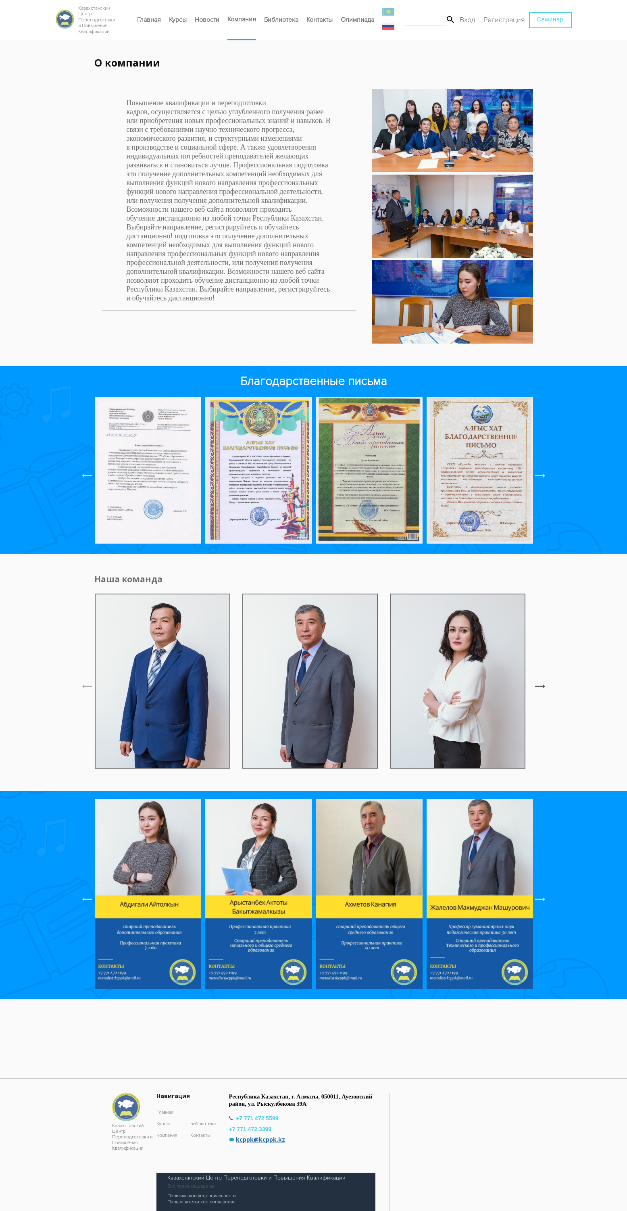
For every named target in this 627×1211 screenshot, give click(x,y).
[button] (540, 475)
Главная (149, 20)
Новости (207, 20)
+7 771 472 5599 (258, 1118)
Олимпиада (357, 20)
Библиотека (281, 20)
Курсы (178, 20)
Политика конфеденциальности (201, 1196)
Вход (467, 19)
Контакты (319, 20)
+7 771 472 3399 (251, 1129)
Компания (241, 19)
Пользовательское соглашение (201, 1202)
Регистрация (504, 19)
